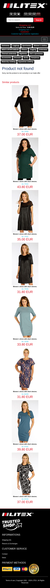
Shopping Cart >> (25, 30)
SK (30, 14)
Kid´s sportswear (36, 54)
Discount (17, 58)
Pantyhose (35, 58)
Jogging (33, 50)
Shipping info (6, 540)
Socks (26, 58)
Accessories (6, 58)
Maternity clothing (8, 62)
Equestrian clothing (25, 62)
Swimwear (6, 46)
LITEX (34, 580)
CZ (26, 14)
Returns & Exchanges (9, 544)
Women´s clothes (40, 46)
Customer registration (31, 34)
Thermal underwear (9, 54)
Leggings (15, 46)
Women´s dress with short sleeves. (25, 129)
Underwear (43, 50)
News (4, 558)
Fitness (24, 50)
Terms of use (10, 580)
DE (34, 14)
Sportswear (26, 46)
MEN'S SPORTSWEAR (10, 50)
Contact (4, 554)
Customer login (16, 34)
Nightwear (23, 54)
